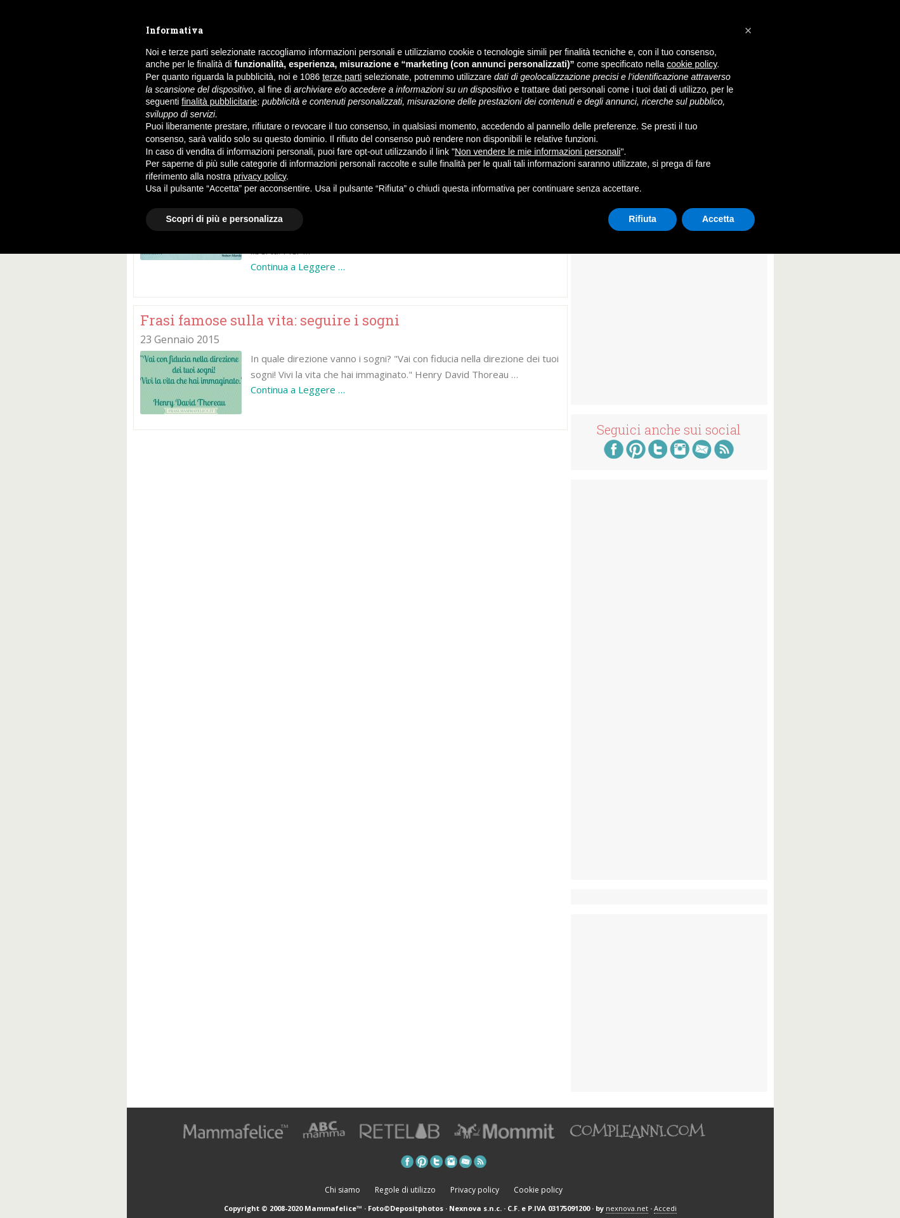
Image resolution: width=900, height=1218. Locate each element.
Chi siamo (342, 1189)
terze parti (342, 77)
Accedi (665, 1208)
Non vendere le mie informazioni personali (537, 152)
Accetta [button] (718, 219)
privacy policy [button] (259, 176)
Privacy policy (474, 1189)
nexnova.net (627, 1208)
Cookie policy (538, 1189)
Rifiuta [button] (642, 219)
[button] (748, 30)
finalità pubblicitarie (219, 101)
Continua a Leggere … (298, 266)
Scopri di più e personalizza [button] (224, 219)
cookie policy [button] (692, 64)
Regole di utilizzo (405, 1189)
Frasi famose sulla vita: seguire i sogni (270, 320)
